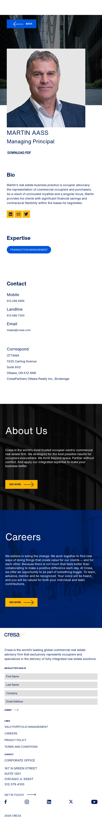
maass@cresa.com (19, 330)
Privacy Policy (15, 740)
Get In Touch (20, 795)
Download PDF (19, 152)
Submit (8, 710)
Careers (10, 733)
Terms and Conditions (21, 747)
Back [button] (29, 23)
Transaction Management (29, 249)
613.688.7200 (15, 315)
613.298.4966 (15, 301)
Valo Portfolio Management (26, 727)
